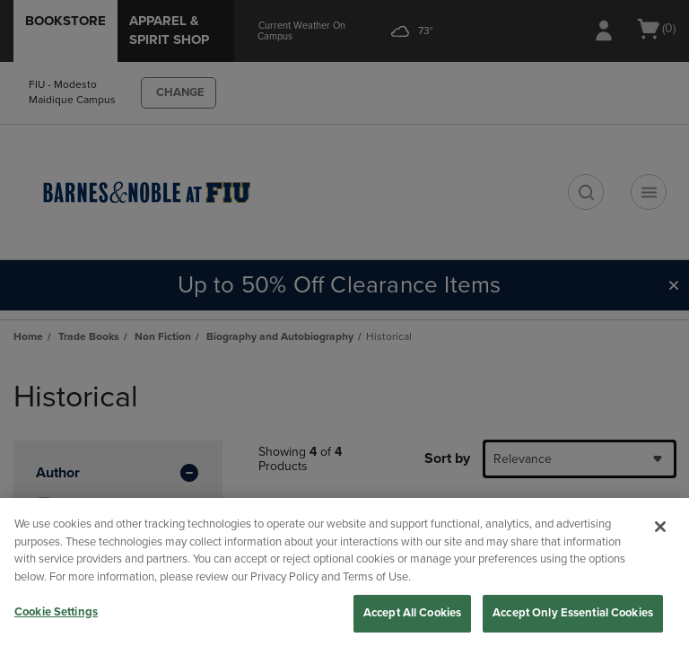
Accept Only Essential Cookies (573, 613)
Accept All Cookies (412, 613)
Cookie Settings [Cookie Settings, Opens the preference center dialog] (56, 612)
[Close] (660, 526)
